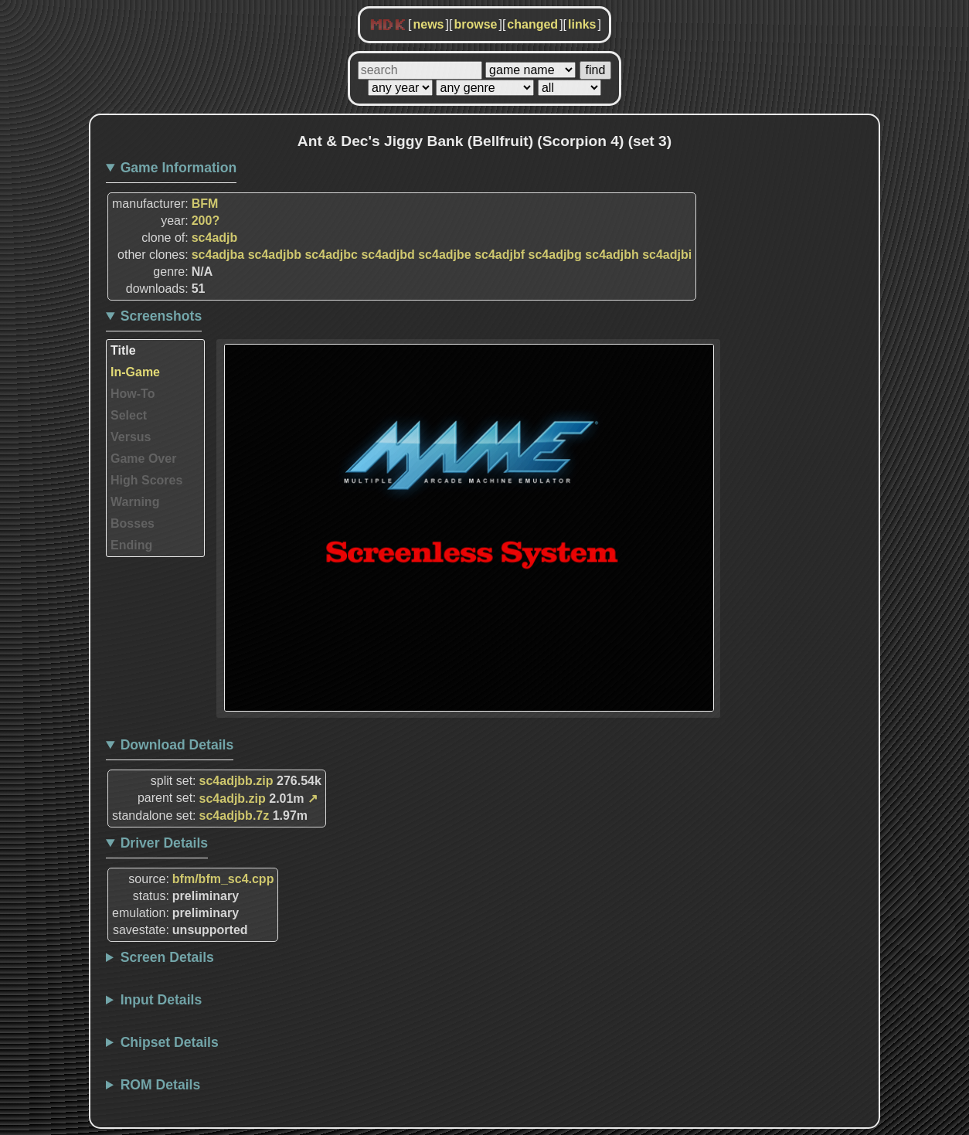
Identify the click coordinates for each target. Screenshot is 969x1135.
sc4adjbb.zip (236, 780)
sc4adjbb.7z (234, 815)
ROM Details (161, 1085)
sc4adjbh (611, 254)
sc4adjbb (274, 254)
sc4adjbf (499, 254)
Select (128, 415)
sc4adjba (218, 254)
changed (532, 24)
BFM (205, 203)
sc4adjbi (667, 254)
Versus (130, 436)
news (428, 24)
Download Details (177, 745)
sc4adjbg (555, 254)
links (582, 24)
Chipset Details (170, 1042)
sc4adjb (215, 237)
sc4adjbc (330, 254)
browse (475, 24)
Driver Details (164, 843)
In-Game (135, 372)
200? (205, 220)
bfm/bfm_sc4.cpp (223, 878)
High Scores (146, 480)
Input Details (161, 1000)
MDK (387, 25)
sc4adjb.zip (232, 798)
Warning (134, 501)
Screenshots (161, 316)
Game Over (143, 458)
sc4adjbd (387, 254)
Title (123, 350)
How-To (132, 393)
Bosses (132, 523)
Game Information (179, 167)
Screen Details (167, 957)
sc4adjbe (444, 254)
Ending (131, 545)
